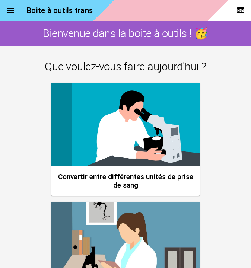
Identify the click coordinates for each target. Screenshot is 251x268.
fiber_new (241, 10)
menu (10, 10)
